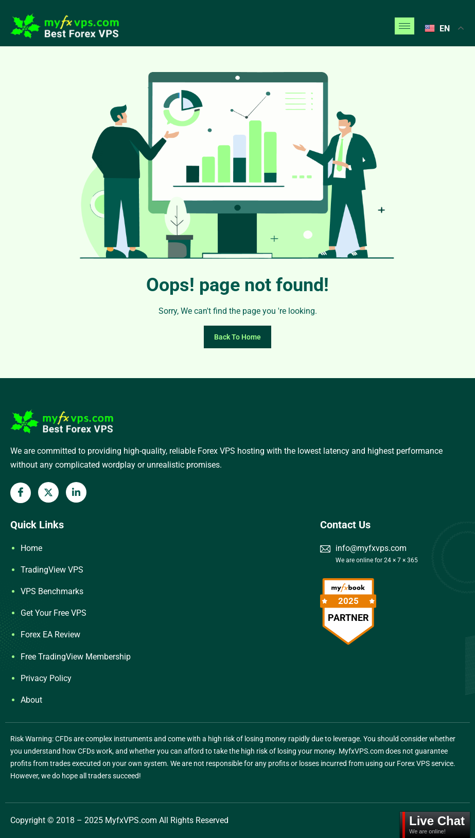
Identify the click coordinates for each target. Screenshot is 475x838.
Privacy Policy (46, 678)
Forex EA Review (50, 634)
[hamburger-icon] (404, 25)
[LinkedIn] (76, 492)
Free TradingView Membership (76, 657)
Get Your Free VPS (53, 613)
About (31, 700)
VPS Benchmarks (52, 591)
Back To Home (237, 337)
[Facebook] (20, 493)
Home (31, 548)
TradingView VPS (52, 570)
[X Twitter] (48, 492)
